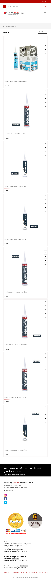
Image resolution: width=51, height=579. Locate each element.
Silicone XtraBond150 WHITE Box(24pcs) (15, 450)
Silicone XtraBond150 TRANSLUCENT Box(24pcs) (15, 186)
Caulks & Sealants (11, 26)
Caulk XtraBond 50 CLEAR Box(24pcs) (15, 344)
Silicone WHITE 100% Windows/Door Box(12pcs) (15, 81)
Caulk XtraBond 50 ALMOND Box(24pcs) (15, 292)
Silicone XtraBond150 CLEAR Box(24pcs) (15, 239)
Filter (6, 32)
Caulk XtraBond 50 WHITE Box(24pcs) (15, 134)
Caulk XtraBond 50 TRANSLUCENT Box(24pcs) (15, 397)
